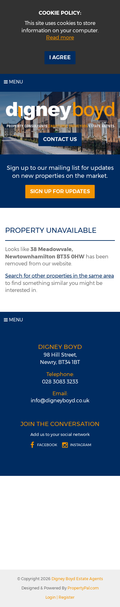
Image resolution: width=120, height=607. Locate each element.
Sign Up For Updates (60, 191)
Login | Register (60, 597)
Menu (13, 82)
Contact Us (60, 139)
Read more (60, 38)
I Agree (60, 57)
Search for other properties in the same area (59, 276)
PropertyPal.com (83, 588)
